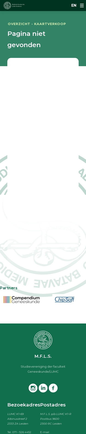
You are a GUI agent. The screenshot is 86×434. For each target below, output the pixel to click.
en (73, 5)
